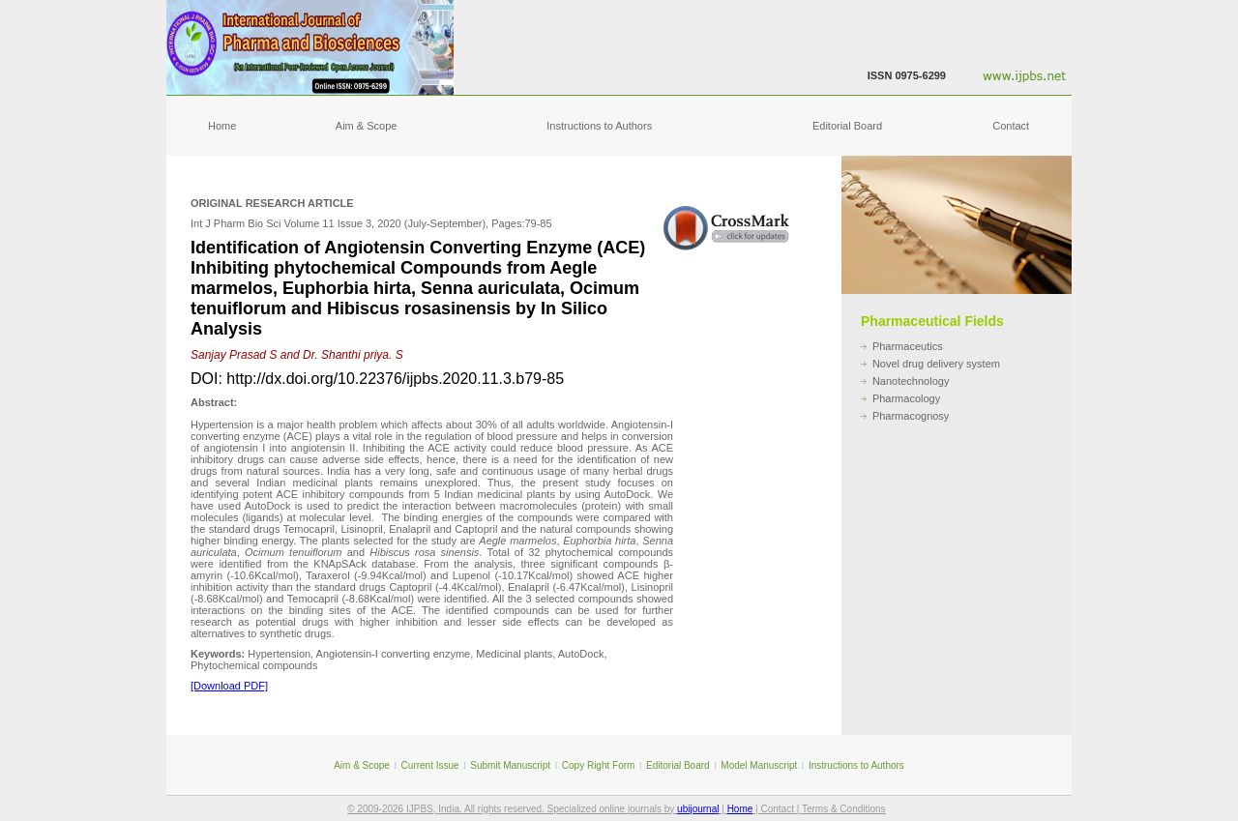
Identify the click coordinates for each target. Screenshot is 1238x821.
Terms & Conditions (844, 809)
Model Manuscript (759, 765)
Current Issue (430, 765)
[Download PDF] (229, 685)
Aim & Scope (367, 126)
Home (222, 126)
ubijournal (698, 809)
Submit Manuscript (510, 765)
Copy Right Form (598, 765)
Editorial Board (847, 126)
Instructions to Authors (599, 126)
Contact (1010, 126)
